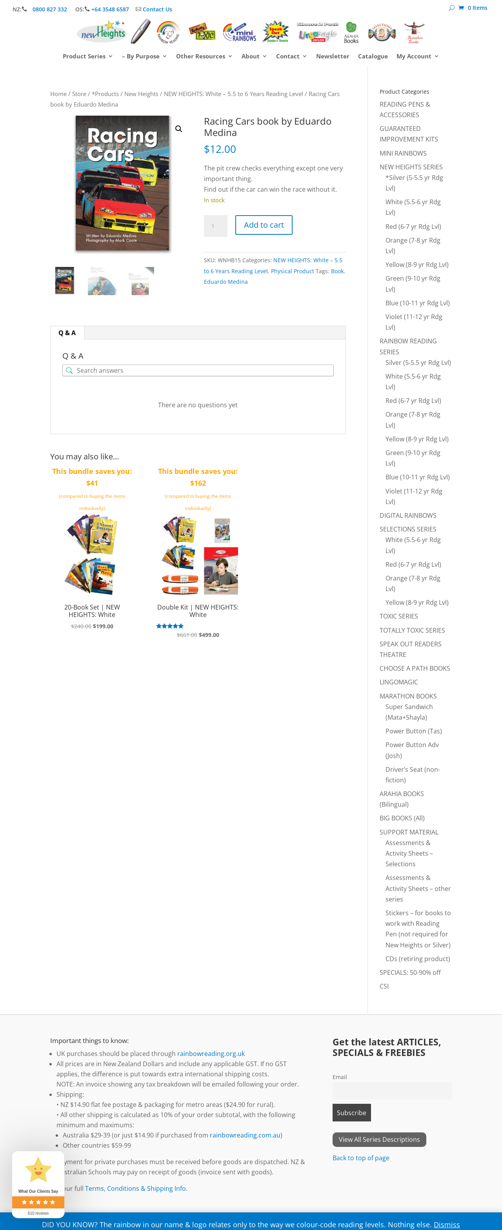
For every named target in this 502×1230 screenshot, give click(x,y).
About (251, 56)
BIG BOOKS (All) (402, 818)
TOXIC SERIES (399, 616)
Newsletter (332, 56)
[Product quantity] (215, 226)
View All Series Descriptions (379, 1139)
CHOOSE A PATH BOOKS (415, 668)
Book (337, 271)
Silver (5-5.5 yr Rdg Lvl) (418, 362)
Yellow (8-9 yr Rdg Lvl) (417, 264)
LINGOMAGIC (399, 682)
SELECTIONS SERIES (408, 529)
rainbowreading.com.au (245, 1135)
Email (340, 1077)
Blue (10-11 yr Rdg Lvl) (418, 303)
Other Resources (200, 56)
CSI (384, 986)
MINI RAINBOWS (403, 153)
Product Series (84, 56)
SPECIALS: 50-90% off (410, 972)
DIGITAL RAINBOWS (408, 515)
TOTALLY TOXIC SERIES (412, 630)
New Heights (141, 94)
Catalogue (373, 56)
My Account (414, 56)
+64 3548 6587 (110, 9)
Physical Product (292, 271)
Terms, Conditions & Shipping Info (135, 1188)
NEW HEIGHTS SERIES (411, 167)
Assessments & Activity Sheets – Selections (409, 853)
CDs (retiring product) (418, 958)
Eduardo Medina (226, 281)
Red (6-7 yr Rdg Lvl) (413, 226)
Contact (288, 56)
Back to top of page (361, 1158)
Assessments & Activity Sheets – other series (418, 888)
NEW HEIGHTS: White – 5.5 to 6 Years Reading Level (233, 94)
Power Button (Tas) (414, 731)
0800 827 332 (51, 9)
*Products (105, 94)
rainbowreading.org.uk (211, 1053)
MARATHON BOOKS (408, 696)
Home (58, 94)
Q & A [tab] (67, 332)
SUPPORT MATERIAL (409, 832)
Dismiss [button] (447, 1224)
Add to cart (264, 225)
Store (79, 94)
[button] (179, 129)
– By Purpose (141, 56)
